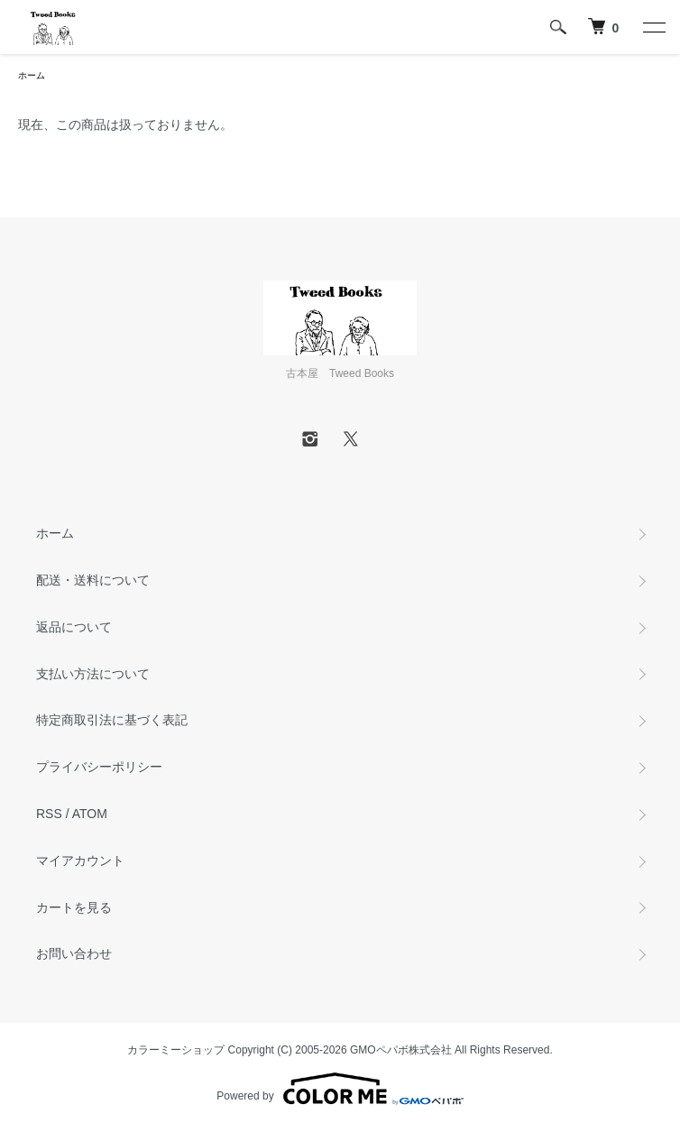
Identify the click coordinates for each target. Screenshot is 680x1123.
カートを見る (74, 907)
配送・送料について (93, 580)
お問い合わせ (74, 953)
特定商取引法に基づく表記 (112, 720)
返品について (74, 627)
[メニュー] (653, 27)
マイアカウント (80, 860)
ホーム (31, 75)
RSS (49, 813)
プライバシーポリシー (99, 766)
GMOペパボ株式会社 (401, 1050)
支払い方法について (93, 674)
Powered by (339, 1088)
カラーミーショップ (176, 1050)
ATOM (89, 813)
